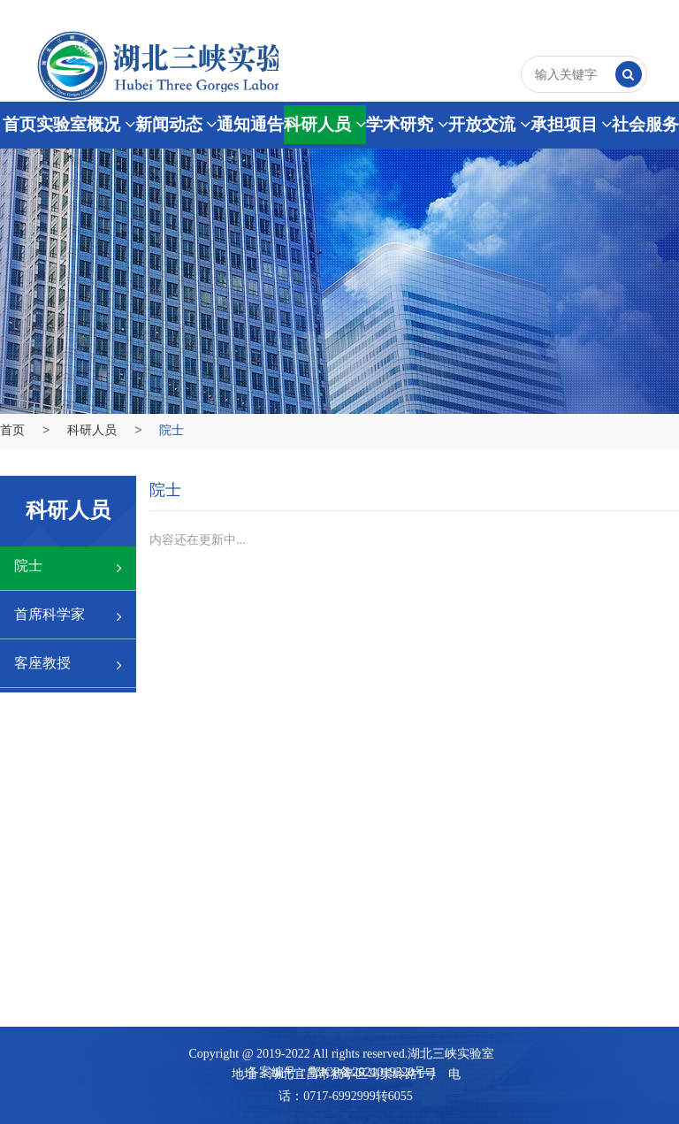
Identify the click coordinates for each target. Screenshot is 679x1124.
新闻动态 (176, 124)
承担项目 (571, 124)
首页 (19, 124)
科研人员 (325, 124)
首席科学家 (68, 615)
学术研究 (407, 124)
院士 (68, 567)
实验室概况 (85, 124)
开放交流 (489, 124)
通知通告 (250, 124)
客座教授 (68, 664)
